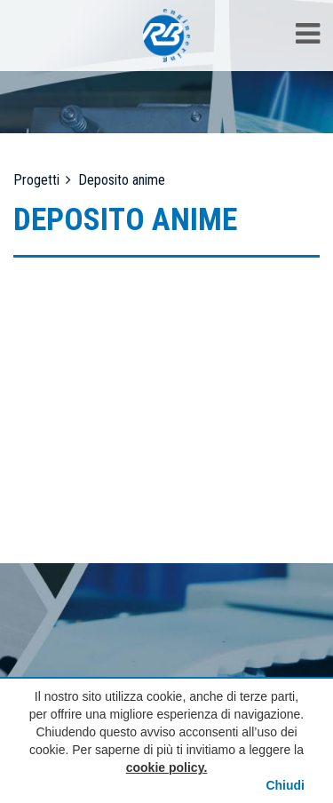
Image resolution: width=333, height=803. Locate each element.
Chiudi (285, 785)
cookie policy (165, 767)
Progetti (36, 179)
